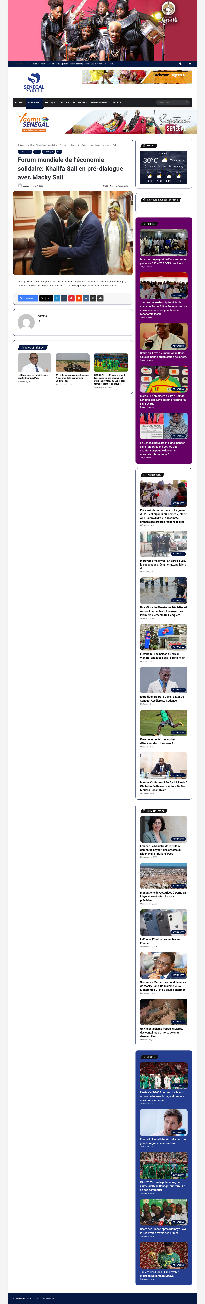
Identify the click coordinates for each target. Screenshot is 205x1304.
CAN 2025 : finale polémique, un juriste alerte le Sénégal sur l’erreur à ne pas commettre (162, 1186)
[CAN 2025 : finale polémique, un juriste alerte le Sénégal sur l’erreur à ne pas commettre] (164, 1165)
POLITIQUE (50, 102)
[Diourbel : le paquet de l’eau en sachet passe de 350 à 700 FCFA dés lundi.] (164, 242)
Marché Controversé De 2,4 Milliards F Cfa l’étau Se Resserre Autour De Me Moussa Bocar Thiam (163, 786)
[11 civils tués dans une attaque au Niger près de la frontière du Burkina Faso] (73, 362)
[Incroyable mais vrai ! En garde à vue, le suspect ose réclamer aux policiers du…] (163, 544)
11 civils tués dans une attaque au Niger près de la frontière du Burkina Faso (72, 378)
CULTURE (64, 102)
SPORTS (117, 102)
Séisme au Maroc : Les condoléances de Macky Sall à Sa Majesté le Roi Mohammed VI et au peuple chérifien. (163, 986)
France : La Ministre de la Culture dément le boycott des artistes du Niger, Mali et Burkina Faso (160, 849)
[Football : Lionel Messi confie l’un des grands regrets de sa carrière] (164, 1122)
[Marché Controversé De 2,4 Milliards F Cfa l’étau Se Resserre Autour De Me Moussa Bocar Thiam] (163, 765)
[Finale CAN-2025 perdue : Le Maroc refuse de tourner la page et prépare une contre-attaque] (164, 1075)
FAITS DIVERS (80, 102)
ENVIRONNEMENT (100, 102)
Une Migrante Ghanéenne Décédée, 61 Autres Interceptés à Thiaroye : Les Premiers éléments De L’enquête (163, 611)
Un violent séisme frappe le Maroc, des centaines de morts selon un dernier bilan (161, 1032)
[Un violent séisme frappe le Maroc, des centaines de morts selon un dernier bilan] (163, 1012)
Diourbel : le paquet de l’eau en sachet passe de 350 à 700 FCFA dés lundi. (81, 64)
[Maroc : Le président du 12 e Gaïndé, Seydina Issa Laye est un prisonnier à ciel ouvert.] (164, 379)
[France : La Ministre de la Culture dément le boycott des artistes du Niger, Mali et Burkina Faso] (163, 829)
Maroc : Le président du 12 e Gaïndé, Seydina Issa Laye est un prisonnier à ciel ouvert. (163, 399)
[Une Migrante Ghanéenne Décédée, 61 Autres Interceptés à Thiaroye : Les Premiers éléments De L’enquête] (163, 590)
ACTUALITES (34, 102)
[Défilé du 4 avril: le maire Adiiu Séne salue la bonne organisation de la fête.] (164, 336)
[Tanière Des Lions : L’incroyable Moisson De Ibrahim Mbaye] (164, 1255)
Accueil (22, 145)
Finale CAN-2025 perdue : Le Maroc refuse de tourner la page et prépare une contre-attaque (162, 1096)
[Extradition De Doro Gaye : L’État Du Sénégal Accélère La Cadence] (163, 680)
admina (26, 186)
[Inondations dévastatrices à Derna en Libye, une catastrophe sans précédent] (163, 876)
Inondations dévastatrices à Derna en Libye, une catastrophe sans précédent (163, 896)
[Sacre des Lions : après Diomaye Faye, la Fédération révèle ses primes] (164, 1212)
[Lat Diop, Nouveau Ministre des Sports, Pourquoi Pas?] (34, 362)
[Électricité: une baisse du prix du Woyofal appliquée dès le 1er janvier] (163, 637)
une (59, 152)
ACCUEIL (19, 102)
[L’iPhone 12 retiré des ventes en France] (163, 922)
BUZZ (37, 152)
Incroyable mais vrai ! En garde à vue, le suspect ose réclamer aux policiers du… (163, 564)
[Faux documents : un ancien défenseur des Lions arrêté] (163, 723)
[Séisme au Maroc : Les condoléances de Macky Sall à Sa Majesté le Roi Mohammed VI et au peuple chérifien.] (163, 965)
